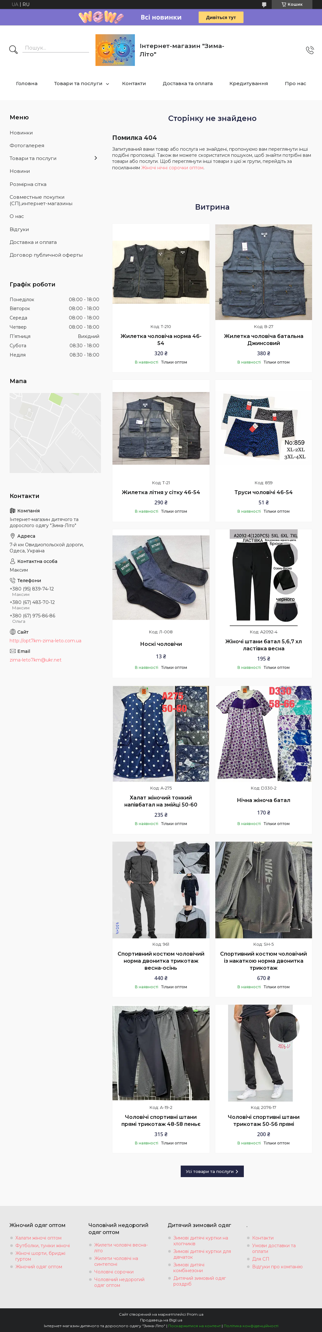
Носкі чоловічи (161, 644)
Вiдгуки (19, 229)
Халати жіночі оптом (38, 1238)
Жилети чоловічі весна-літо (121, 1248)
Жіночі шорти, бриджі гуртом (40, 1256)
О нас (17, 216)
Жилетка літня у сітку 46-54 (161, 492)
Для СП (260, 1259)
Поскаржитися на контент (194, 1325)
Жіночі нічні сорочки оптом (172, 168)
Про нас (295, 83)
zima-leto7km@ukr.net (36, 660)
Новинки (21, 133)
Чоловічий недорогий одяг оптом (119, 1282)
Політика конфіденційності (251, 1325)
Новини (20, 171)
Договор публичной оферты (46, 255)
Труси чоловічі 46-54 (264, 492)
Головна (26, 83)
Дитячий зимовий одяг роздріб (199, 1281)
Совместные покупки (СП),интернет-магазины (41, 200)
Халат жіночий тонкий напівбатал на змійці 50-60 (160, 801)
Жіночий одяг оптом (38, 1267)
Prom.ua (195, 1314)
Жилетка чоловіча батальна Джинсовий (263, 339)
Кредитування (248, 83)
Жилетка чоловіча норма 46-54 (161, 339)
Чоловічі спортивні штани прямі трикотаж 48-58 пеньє (161, 1120)
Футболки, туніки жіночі (42, 1245)
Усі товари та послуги (210, 1171)
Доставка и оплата (33, 242)
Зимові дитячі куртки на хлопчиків (200, 1241)
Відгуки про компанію (277, 1267)
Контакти (134, 83)
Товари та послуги (78, 83)
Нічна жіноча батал (263, 800)
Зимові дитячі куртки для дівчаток (202, 1254)
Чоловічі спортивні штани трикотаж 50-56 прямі (264, 1120)
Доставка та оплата (188, 83)
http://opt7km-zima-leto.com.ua (45, 641)
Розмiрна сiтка (28, 184)
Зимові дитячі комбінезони (188, 1267)
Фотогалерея (27, 145)
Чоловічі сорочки (114, 1272)
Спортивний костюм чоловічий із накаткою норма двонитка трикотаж (263, 961)
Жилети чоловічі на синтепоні (116, 1261)
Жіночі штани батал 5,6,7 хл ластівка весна (263, 645)
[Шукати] (13, 50)
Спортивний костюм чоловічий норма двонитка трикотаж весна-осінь (161, 961)
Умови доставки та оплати (274, 1248)
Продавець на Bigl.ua (161, 1320)
